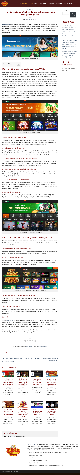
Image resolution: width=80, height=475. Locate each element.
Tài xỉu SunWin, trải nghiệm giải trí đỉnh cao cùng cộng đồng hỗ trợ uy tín (8, 382)
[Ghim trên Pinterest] (33, 341)
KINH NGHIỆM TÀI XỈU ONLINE (52, 3)
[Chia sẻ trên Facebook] (24, 341)
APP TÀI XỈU (38, 3)
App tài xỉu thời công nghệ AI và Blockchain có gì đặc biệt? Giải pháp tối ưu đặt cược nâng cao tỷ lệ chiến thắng (69, 44)
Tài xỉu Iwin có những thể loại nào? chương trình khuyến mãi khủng (23, 382)
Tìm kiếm (64, 10)
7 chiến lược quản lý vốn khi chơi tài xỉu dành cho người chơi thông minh (69, 27)
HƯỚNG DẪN (68, 3)
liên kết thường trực (42, 346)
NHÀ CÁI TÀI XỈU (27, 3)
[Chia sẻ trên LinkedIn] (35, 341)
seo (36, 19)
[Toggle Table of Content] (17, 64)
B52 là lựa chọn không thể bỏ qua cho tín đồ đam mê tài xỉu (37, 381)
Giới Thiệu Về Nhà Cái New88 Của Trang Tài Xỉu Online (51, 412)
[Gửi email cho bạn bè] (30, 341)
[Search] (20, 3)
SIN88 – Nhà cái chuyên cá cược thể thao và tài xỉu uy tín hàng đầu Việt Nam (51, 382)
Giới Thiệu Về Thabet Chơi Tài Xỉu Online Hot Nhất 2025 (37, 412)
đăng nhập (12, 436)
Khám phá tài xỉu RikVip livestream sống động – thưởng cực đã (23, 413)
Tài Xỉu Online (31, 444)
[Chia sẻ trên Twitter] (27, 341)
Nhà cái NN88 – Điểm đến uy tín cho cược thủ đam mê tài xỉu (8, 412)
